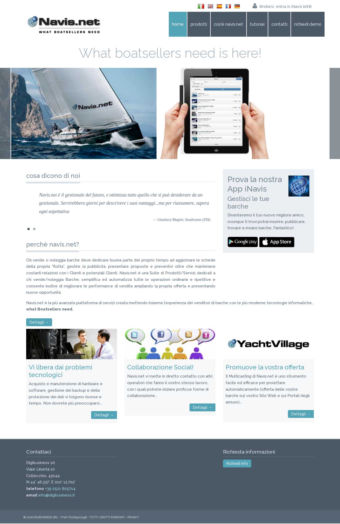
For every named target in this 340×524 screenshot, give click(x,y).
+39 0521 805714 (60, 489)
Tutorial (257, 24)
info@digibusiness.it (56, 495)
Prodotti (199, 24)
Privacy (133, 517)
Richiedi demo (307, 24)
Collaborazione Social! (160, 368)
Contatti (279, 24)
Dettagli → (39, 323)
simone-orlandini (28, 231)
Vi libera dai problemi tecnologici (60, 371)
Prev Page (5, 114)
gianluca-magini (34, 231)
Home (178, 24)
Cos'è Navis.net (228, 24)
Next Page (334, 114)
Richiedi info (237, 464)
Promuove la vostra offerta (265, 368)
